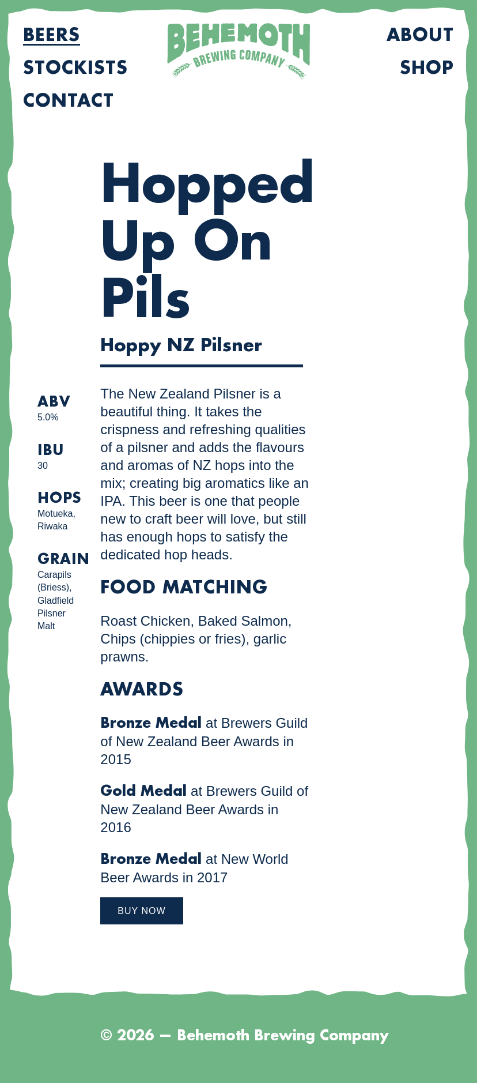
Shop (427, 68)
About (420, 35)
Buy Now (141, 911)
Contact (68, 101)
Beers (51, 35)
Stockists (75, 68)
